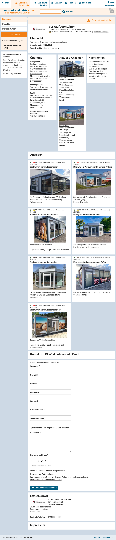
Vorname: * (35, 366)
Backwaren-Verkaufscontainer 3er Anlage (66, 127)
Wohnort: (34, 401)
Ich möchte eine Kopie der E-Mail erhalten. (50, 428)
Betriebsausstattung (38, 66)
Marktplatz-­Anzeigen (41, 4)
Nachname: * (35, 375)
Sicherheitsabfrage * (39, 455)
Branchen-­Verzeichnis (22, 4)
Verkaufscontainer (37, 116)
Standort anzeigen (101, 32)
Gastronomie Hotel (38, 69)
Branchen (6, 19)
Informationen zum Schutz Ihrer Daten (45, 480)
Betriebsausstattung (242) (12, 46)
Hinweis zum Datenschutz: (42, 474)
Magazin (56, 3)
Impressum (108, 537)
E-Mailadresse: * (37, 410)
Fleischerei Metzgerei (39, 76)
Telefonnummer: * (38, 418)
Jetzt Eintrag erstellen (12, 73)
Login (110, 2)
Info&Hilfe (84, 3)
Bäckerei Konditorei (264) (12, 41)
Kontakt (97, 537)
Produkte (6, 24)
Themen (70, 3)
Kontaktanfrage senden (46, 488)
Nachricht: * (35, 433)
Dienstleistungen (9, 29)
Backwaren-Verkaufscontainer (66, 78)
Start (5, 3)
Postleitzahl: (35, 392)
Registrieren (109, 5)
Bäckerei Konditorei (38, 64)
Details (62, 100)
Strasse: (33, 384)
